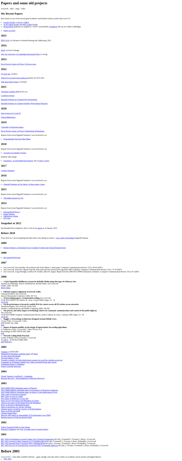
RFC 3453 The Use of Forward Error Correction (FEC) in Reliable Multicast (29, 445)
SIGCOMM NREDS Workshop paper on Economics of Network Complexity (29, 390)
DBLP (26, 22)
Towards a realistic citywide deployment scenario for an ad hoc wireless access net (31, 360)
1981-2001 (7, 459)
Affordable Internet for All (13, 198)
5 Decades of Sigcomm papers (12, 127)
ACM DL (4, 302)
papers (39, 228)
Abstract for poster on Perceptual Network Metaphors (21, 403)
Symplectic (53, 27)
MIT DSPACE (6, 342)
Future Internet (9, 214)
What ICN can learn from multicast (14, 78)
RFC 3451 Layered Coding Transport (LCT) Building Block (23, 441)
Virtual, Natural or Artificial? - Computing (16, 376)
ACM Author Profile (11, 25)
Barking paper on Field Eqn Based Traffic (16, 417)
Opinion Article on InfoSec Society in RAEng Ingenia (21, 409)
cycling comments (8, 171)
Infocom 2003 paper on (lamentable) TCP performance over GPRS (26, 415)
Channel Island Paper (9, 413)
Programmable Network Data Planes (17, 139)
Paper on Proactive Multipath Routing (15, 405)
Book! (3, 50)
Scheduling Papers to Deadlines (12, 364)
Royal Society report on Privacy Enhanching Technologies (22, 131)
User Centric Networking (65, 238)
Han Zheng (25, 427)
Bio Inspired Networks (11, 258)
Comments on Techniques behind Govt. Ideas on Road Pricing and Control (29, 362)
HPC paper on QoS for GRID (12, 396)
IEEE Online (5, 288)
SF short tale (5, 74)
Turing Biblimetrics (8, 117)
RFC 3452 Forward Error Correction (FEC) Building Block (23, 443)
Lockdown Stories (8, 96)
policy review (44, 161)
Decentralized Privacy (11, 212)
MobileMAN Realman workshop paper (15, 354)
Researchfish (8, 27)
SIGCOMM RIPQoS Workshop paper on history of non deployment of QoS (29, 392)
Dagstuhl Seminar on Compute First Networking (19, 100)
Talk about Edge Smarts (10, 82)
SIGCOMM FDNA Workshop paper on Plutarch (19, 388)
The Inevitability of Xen (10, 358)
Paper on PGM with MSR (10, 411)
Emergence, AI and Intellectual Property (18, 161)
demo (36, 354)
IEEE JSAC (5, 40)
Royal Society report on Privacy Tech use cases (18, 64)
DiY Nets (6, 218)
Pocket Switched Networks (11, 366)
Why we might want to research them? (34, 429)
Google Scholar (9, 22)
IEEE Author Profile (30, 25)
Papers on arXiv (9, 31)
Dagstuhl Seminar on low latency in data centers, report (24, 184)
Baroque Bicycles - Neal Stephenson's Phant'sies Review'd (22, 378)
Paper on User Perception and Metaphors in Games (20, 401)
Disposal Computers (8, 429)
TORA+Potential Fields (10, 427)
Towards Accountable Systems (14, 153)
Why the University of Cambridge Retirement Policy (21, 54)
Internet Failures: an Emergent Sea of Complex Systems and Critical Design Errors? (34, 248)
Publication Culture (10, 216)
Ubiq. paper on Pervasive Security (13, 394)
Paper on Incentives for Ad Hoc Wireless (16, 407)
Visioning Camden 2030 (10, 92)
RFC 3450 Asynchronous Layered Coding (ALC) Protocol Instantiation (27, 439)
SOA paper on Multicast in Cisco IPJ (14, 399)
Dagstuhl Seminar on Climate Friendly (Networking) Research (24, 104)
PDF (2, 325)
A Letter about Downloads (11, 356)
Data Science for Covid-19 (11, 113)
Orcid (20, 22)
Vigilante (4, 352)
